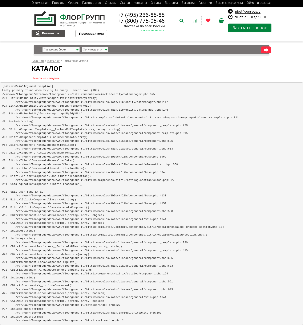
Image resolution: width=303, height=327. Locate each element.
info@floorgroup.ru (247, 11)
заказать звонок (153, 30)
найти (266, 49)
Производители (91, 33)
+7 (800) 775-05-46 (141, 20)
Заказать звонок (250, 27)
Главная (38, 60)
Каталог (48, 33)
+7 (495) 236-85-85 (141, 15)
